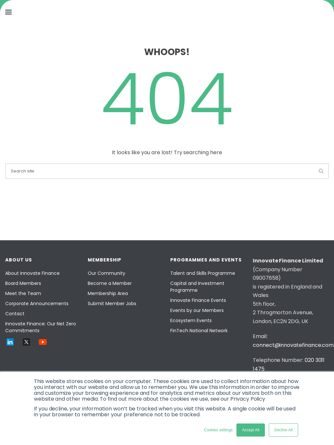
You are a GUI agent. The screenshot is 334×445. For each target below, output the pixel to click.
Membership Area (108, 293)
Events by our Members (197, 310)
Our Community (106, 273)
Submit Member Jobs (112, 303)
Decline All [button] (283, 430)
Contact (14, 313)
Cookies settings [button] (218, 430)
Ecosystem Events (191, 320)
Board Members (23, 283)
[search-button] (321, 170)
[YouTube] (43, 345)
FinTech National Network (199, 330)
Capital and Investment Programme (197, 286)
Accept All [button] (250, 430)
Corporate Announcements (36, 303)
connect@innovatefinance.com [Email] (293, 345)
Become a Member (110, 283)
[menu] (8, 12)
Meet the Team (23, 293)
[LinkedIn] (10, 345)
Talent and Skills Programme (202, 273)
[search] (167, 171)
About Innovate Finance (32, 273)
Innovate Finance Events (198, 300)
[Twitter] (26, 345)
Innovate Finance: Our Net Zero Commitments (40, 327)
